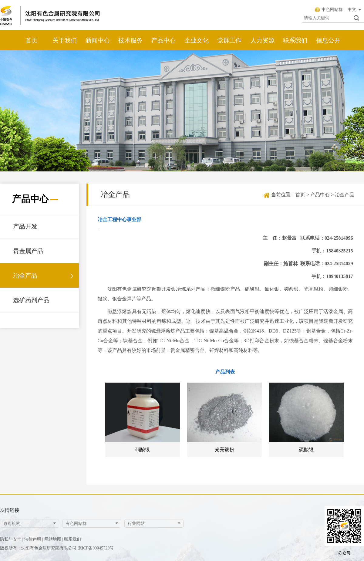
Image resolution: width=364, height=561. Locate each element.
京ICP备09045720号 (96, 548)
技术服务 (130, 40)
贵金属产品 (28, 251)
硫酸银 (306, 449)
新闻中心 (98, 40)
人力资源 (262, 40)
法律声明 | (33, 539)
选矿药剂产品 (31, 300)
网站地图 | (53, 539)
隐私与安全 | (11, 539)
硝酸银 (142, 449)
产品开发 (25, 226)
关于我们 (64, 40)
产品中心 (163, 40)
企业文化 (196, 40)
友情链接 (9, 510)
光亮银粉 (224, 449)
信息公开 (328, 40)
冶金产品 (25, 275)
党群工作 (229, 40)
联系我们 (295, 40)
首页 (31, 40)
